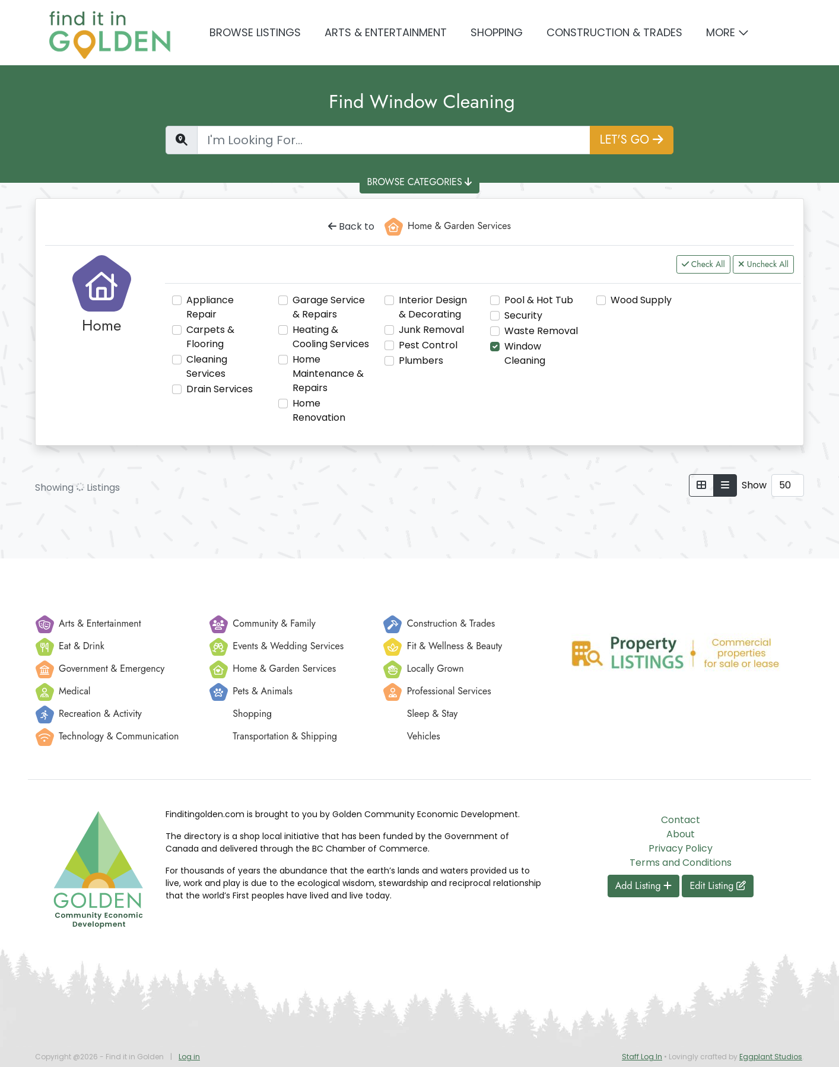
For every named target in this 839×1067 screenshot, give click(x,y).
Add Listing (643, 886)
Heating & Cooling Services (331, 337)
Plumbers (421, 360)
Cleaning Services (206, 366)
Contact (680, 820)
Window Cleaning (524, 353)
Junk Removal (431, 329)
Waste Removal (541, 331)
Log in (189, 1057)
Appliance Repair (210, 307)
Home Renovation (319, 410)
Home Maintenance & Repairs (328, 374)
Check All (703, 264)
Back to (351, 226)
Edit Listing (717, 886)
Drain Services (219, 389)
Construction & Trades (614, 32)
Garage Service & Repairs (329, 307)
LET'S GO (631, 139)
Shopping (497, 32)
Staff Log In (642, 1057)
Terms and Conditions (681, 862)
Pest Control (428, 345)
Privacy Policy (681, 848)
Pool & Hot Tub (538, 300)
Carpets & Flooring (210, 337)
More (720, 32)
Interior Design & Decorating (433, 307)
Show (754, 485)
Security (523, 315)
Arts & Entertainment (386, 32)
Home (101, 325)
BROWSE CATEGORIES (419, 182)
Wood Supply (641, 300)
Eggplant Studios (770, 1057)
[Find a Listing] (393, 140)
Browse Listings (255, 32)
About (680, 834)
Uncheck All (763, 264)
